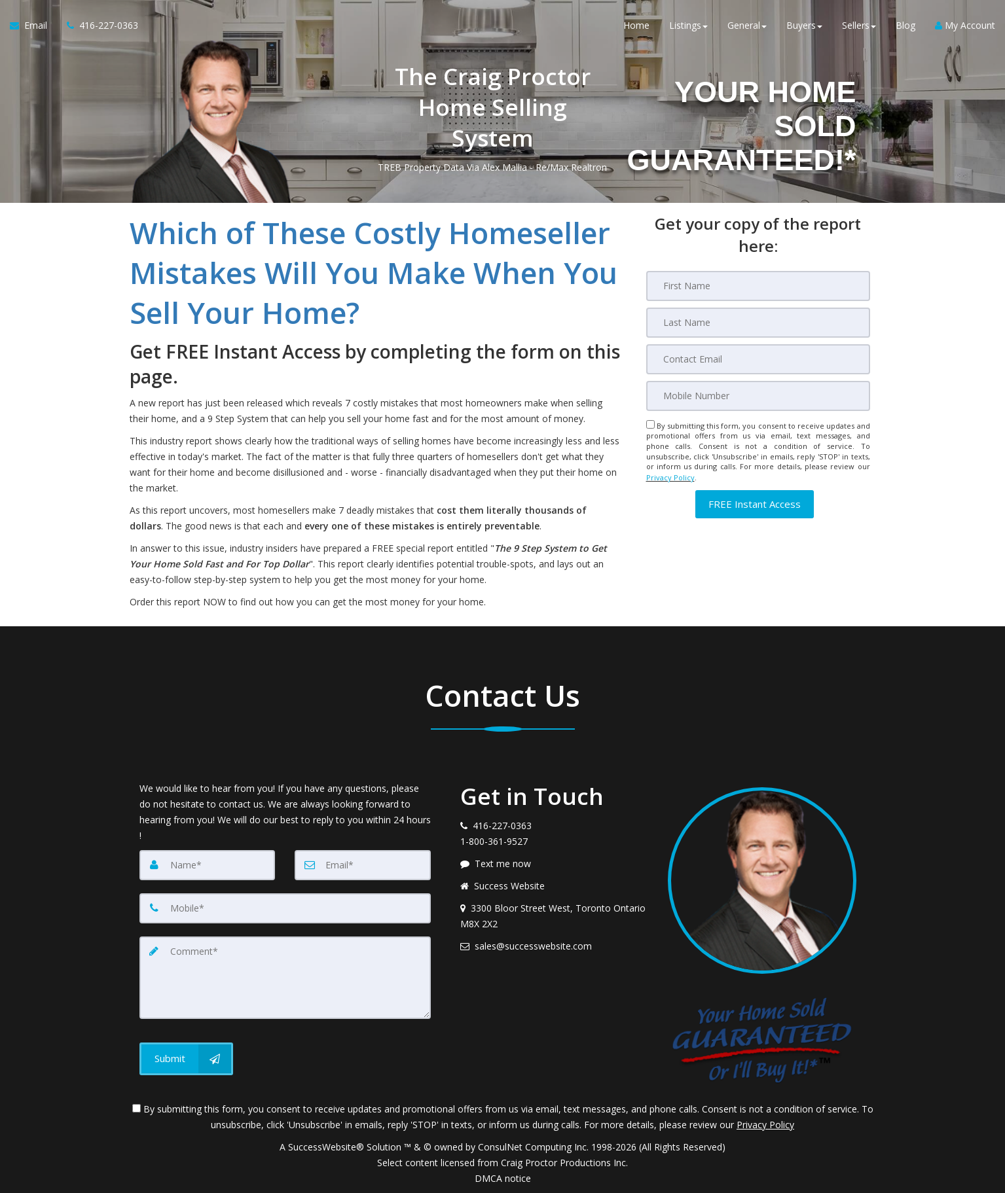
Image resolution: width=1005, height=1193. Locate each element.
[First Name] (758, 286)
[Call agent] (97, 26)
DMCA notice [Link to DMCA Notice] (503, 1178)
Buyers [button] (804, 26)
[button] (754, 503)
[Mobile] (758, 396)
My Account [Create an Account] (965, 26)
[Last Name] (758, 323)
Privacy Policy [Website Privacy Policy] (670, 477)
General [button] (747, 26)
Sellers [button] (859, 26)
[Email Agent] (33, 26)
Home (636, 26)
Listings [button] (688, 26)
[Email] (758, 359)
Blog (905, 26)
